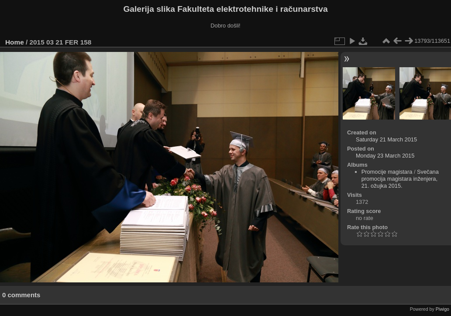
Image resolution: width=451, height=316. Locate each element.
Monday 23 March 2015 (385, 155)
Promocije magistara (387, 171)
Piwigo (442, 309)
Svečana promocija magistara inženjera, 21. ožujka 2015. (400, 178)
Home (14, 42)
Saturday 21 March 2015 (386, 139)
